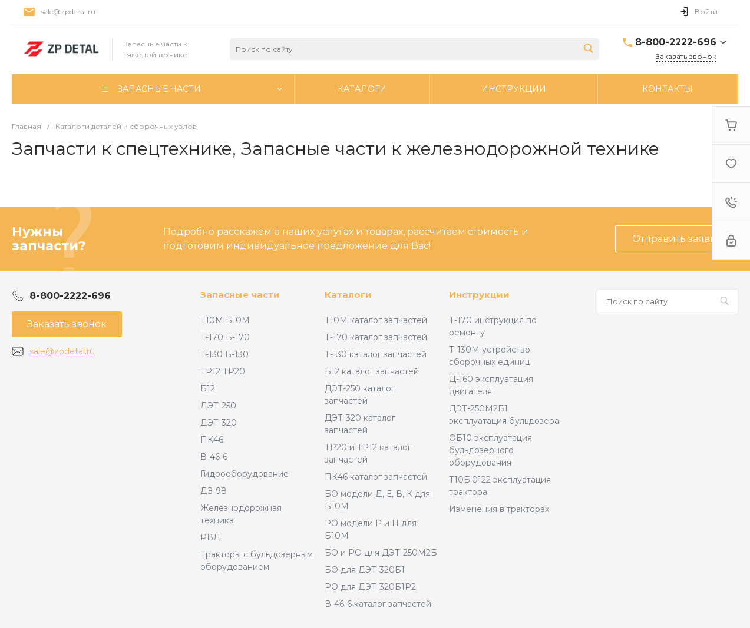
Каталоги (348, 294)
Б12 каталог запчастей (372, 371)
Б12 (207, 388)
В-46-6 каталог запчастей (378, 604)
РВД (210, 537)
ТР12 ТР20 (222, 371)
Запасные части (240, 294)
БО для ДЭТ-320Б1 (365, 569)
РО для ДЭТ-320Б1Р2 (370, 587)
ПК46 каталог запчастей (376, 476)
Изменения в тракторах (499, 509)
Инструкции (479, 294)
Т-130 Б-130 (224, 354)
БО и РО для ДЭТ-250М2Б (381, 552)
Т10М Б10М (225, 320)
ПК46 (211, 439)
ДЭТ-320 (218, 422)
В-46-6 (213, 456)
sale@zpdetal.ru (68, 11)
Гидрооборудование (244, 473)
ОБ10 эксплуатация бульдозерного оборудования (490, 450)
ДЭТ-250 (218, 405)
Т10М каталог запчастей (376, 320)
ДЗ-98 (213, 491)
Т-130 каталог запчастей (376, 354)
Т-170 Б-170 (225, 337)
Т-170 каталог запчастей (376, 337)
